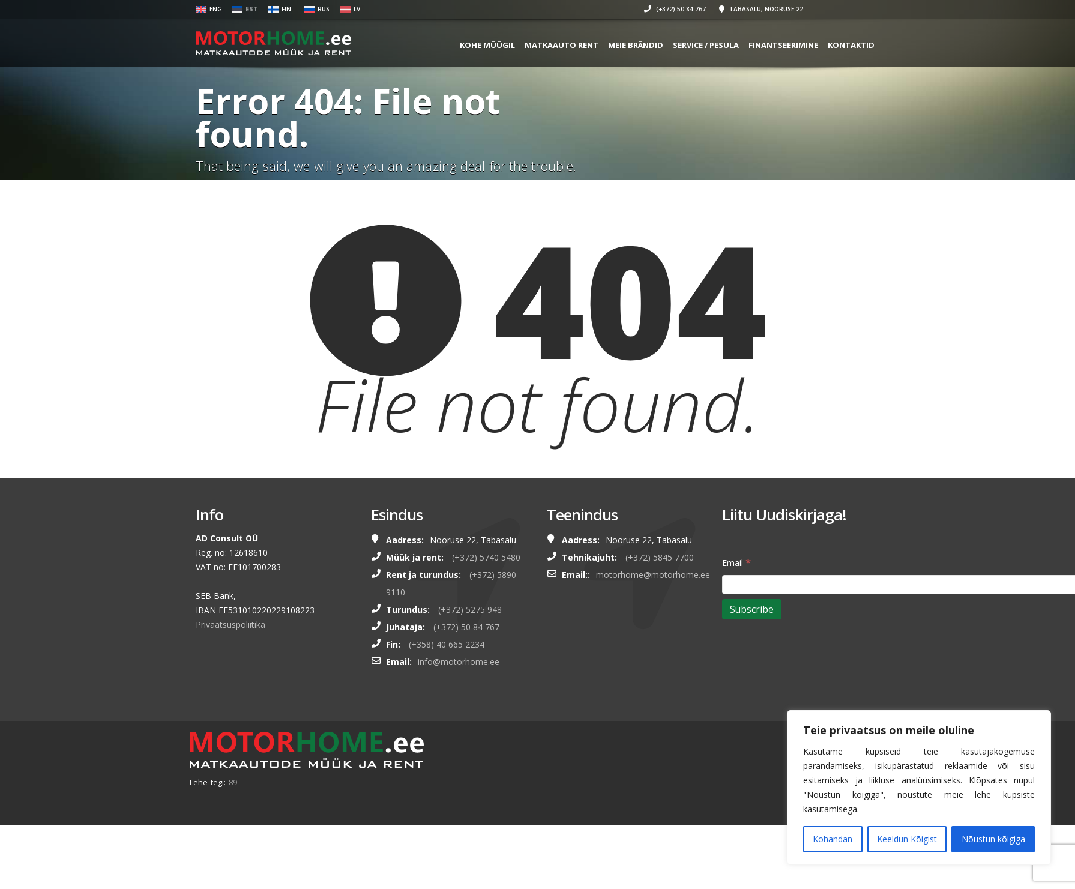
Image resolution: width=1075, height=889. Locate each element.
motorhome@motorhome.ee (653, 574)
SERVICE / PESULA (749, 45)
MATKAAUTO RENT (605, 45)
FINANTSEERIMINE (826, 45)
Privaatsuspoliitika (230, 624)
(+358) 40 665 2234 (446, 644)
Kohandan (832, 839)
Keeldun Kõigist (907, 839)
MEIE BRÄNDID (678, 45)
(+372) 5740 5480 (486, 557)
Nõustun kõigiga (993, 839)
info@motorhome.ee (458, 662)
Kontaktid (894, 45)
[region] (919, 787)
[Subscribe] (751, 609)
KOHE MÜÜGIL (530, 45)
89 (233, 782)
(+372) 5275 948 (470, 609)
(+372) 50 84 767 (718, 9)
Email (736, 562)
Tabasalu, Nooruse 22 (804, 9)
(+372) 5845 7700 (659, 557)
